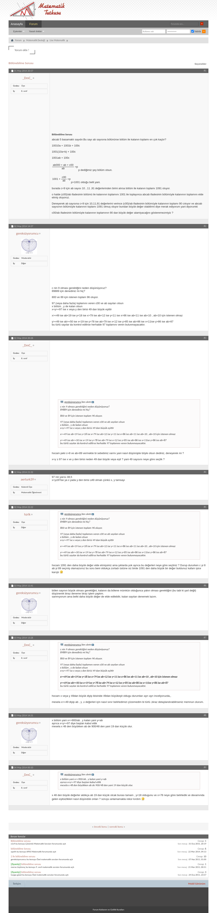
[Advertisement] (129, 101)
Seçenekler (200, 64)
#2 (205, 226)
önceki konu (100, 826)
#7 (205, 637)
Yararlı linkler (35, 31)
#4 (205, 472)
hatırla (196, 31)
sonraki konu (116, 826)
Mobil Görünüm (196, 883)
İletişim (17, 883)
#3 (205, 337)
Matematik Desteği (35, 40)
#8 (205, 715)
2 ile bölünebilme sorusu (23, 856)
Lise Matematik (57, 40)
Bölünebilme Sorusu (21, 63)
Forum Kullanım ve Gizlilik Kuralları (108, 909)
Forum (33, 24)
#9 (205, 767)
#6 (205, 585)
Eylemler (17, 31)
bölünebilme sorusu (31, 864)
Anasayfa (17, 24)
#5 (205, 507)
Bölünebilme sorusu (21, 841)
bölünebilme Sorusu (21, 848)
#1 (205, 70)
